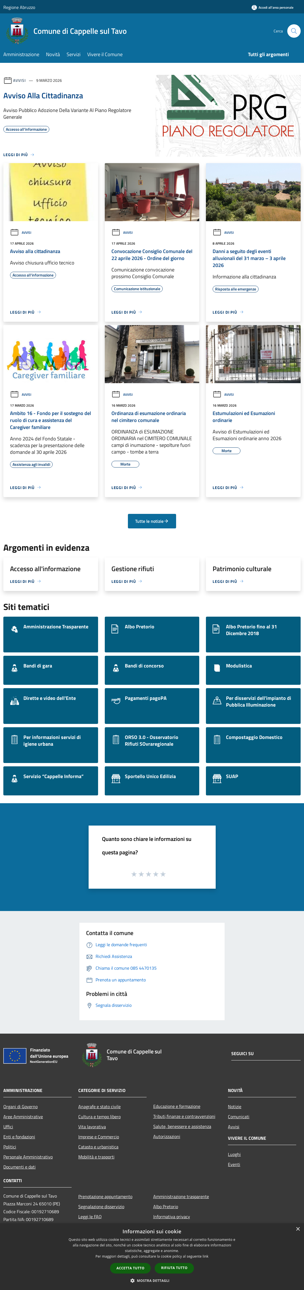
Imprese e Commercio (98, 1136)
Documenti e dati (19, 1166)
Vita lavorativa (92, 1126)
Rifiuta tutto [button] (174, 1267)
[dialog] (152, 1256)
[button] (152, 1280)
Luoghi (234, 1154)
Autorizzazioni (166, 1136)
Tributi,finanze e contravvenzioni (184, 1116)
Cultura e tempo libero (99, 1116)
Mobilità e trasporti (96, 1156)
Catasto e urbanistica (98, 1146)
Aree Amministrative (23, 1116)
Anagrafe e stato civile (99, 1106)
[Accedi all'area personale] (272, 7)
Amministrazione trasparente (181, 1196)
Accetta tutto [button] (130, 1268)
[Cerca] (294, 31)
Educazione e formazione (176, 1106)
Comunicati (238, 1116)
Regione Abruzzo (19, 7)
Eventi (234, 1164)
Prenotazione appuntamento (105, 1196)
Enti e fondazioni (19, 1136)
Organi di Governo (20, 1106)
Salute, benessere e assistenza (182, 1126)
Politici (9, 1146)
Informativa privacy (171, 1216)
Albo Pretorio (165, 1206)
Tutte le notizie (152, 521)
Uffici (8, 1126)
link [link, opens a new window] (205, 1256)
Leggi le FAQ (90, 1216)
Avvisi (19, 80)
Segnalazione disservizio (101, 1206)
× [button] (298, 1229)
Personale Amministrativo (28, 1156)
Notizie (234, 1106)
